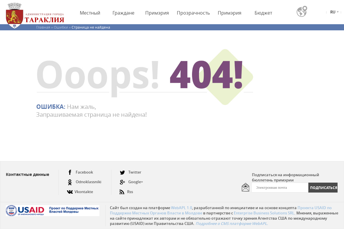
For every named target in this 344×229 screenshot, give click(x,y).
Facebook (80, 172)
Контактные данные (27, 174)
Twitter (130, 172)
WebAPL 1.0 (181, 207)
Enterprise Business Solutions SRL (264, 213)
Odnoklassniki (84, 182)
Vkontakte (80, 189)
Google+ (131, 182)
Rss (126, 189)
